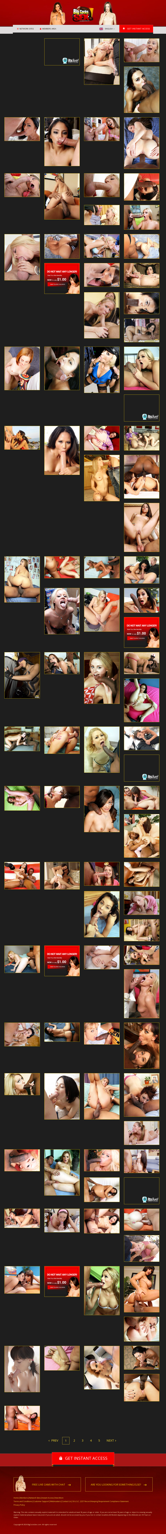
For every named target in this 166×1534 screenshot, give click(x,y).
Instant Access (48, 1498)
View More (59, 1498)
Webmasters (55, 1501)
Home (16, 1498)
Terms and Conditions (23, 1501)
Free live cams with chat (48, 1484)
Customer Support (41, 1501)
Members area (49, 29)
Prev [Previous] (54, 1440)
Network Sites (26, 29)
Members (24, 1498)
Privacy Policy (19, 1505)
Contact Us (66, 1501)
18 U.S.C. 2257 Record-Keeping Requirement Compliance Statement (100, 1501)
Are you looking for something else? (116, 1484)
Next (110, 1440)
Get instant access (138, 28)
